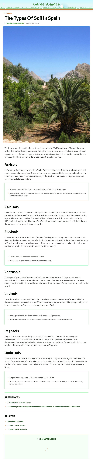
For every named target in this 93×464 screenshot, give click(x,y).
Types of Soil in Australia (17, 429)
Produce (8, 13)
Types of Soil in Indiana (16, 425)
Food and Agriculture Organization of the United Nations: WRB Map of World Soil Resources (44, 407)
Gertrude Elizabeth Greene (15, 23)
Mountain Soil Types (15, 422)
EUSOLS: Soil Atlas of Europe (19, 403)
